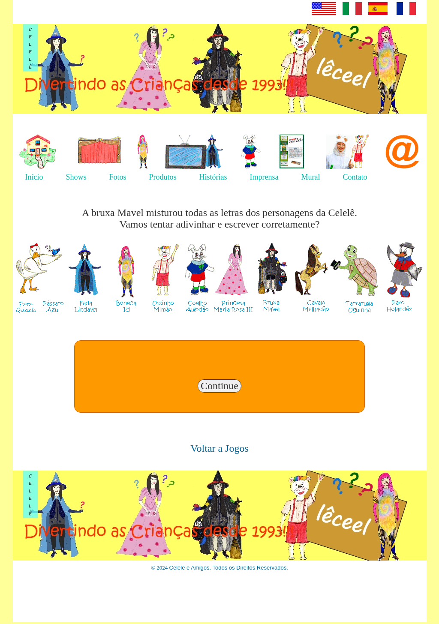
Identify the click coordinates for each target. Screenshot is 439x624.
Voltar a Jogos (219, 448)
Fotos (117, 177)
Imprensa (264, 177)
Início (34, 177)
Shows (76, 177)
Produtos (163, 177)
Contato (355, 177)
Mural (310, 177)
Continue (219, 385)
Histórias (213, 177)
